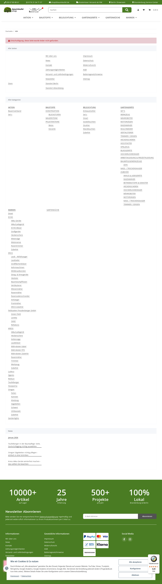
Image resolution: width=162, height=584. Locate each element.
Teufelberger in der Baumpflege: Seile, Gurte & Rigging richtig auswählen (24, 445)
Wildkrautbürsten (18, 271)
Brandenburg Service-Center (145, 2)
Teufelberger (13, 382)
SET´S (123, 111)
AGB (85, 69)
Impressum (15, 576)
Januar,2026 (13, 437)
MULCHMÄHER (127, 129)
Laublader (15, 260)
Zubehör (86, 132)
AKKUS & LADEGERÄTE (133, 175)
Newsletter (50, 79)
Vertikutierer (16, 285)
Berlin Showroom (117, 2)
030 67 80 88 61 (11, 2)
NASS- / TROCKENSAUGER (131, 168)
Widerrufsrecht (89, 65)
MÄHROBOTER (127, 118)
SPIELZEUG (125, 147)
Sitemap (86, 79)
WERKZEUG (125, 114)
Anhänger (15, 300)
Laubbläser (15, 343)
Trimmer (14, 361)
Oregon (11, 389)
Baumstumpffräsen (19, 282)
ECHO (10, 217)
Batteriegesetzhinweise (92, 74)
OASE (13, 321)
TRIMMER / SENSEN (129, 136)
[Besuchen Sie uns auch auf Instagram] (130, 539)
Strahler (86, 125)
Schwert (14, 407)
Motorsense (16, 242)
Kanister (14, 396)
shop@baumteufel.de (59, 2)
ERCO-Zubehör (17, 307)
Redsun (11, 379)
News (48, 60)
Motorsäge (15, 238)
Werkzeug (15, 364)
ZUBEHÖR (125, 172)
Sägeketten (15, 404)
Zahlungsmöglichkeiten (55, 69)
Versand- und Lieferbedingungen (59, 74)
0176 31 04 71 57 (34, 2)
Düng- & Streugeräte (19, 274)
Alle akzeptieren (135, 562)
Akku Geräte (16, 220)
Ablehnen (135, 575)
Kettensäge (15, 339)
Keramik (52, 129)
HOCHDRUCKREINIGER (130, 154)
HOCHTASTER (126, 143)
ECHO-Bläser (16, 228)
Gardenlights (13, 418)
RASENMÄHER (126, 125)
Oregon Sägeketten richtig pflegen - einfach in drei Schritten (23, 453)
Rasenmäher (16, 292)
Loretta (14, 317)
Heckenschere (17, 235)
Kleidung (15, 400)
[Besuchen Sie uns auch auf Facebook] (124, 539)
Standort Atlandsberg (55, 88)
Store (10, 83)
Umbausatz (16, 411)
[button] (138, 10)
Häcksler (14, 278)
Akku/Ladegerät (17, 224)
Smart (85, 118)
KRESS (10, 328)
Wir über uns (51, 56)
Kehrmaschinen (17, 267)
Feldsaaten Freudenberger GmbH (22, 310)
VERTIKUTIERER (127, 132)
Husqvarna (12, 386)
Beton (51, 125)
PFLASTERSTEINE (52, 122)
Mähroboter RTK (18, 350)
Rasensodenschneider (20, 296)
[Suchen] (85, 10)
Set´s (10, 114)
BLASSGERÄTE (126, 150)
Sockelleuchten (89, 122)
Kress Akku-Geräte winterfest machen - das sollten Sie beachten (24, 462)
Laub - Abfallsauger (19, 256)
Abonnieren (147, 516)
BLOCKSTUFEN (55, 114)
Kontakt (49, 65)
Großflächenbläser (19, 264)
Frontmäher (16, 303)
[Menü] (158, 555)
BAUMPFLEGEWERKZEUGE (131, 161)
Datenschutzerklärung (49, 517)
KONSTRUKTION (52, 111)
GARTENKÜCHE (53, 210)
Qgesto (11, 375)
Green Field (16, 314)
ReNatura (15, 325)
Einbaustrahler (89, 111)
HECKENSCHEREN (128, 139)
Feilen (13, 393)
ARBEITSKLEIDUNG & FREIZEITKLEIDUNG (137, 157)
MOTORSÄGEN (127, 122)
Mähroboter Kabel (18, 346)
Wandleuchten (89, 129)
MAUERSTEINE (52, 118)
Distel (10, 213)
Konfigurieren (135, 569)
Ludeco (11, 371)
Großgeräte (16, 231)
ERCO (10, 253)
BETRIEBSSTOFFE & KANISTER (136, 183)
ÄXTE (126, 165)
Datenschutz (26, 576)
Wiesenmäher (17, 289)
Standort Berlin (52, 83)
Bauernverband (14, 111)
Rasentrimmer (17, 246)
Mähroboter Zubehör (20, 353)
